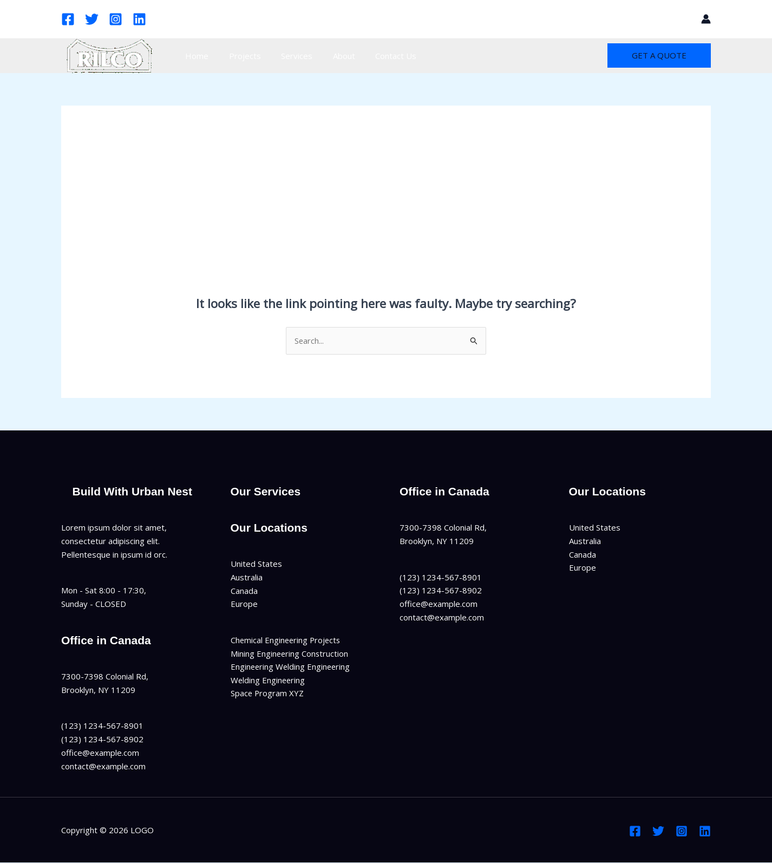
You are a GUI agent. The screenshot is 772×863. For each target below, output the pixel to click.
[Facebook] (68, 19)
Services (287, 55)
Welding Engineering (268, 680)
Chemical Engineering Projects (287, 640)
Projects (239, 55)
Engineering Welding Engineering (291, 667)
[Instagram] (115, 19)
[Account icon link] (706, 19)
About (330, 55)
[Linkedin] (139, 19)
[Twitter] (92, 19)
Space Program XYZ (268, 693)
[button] (685, 19)
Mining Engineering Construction (290, 653)
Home (195, 55)
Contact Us (377, 55)
